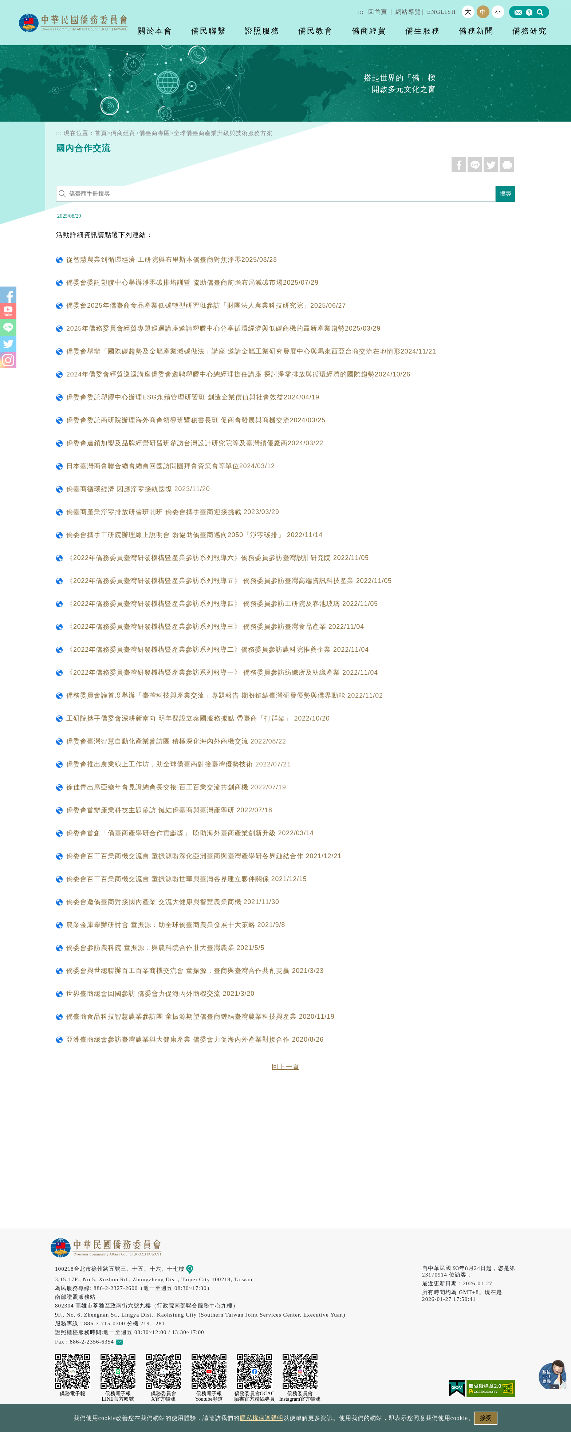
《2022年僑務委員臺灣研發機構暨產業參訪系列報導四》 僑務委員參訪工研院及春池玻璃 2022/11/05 (222, 603)
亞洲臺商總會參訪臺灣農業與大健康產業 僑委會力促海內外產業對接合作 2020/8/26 (195, 1039)
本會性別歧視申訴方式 (383, 1420)
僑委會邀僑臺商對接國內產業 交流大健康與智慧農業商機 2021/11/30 (172, 902)
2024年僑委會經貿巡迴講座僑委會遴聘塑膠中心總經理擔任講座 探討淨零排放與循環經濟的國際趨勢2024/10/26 (238, 374)
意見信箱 (130, 1341)
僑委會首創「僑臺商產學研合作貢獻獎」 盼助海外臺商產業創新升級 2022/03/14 (190, 833)
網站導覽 (408, 12)
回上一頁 (285, 1066)
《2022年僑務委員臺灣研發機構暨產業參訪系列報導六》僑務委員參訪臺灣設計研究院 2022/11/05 (217, 557)
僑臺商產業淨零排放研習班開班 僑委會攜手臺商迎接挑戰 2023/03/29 (172, 512)
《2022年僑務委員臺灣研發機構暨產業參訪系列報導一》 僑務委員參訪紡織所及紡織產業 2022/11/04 (222, 672)
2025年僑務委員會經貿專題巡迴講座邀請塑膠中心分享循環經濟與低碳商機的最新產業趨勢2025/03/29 (223, 328)
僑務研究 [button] (529, 31)
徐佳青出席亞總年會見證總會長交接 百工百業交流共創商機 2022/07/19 (176, 787)
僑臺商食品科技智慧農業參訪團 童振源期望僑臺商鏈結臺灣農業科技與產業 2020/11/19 (200, 1016)
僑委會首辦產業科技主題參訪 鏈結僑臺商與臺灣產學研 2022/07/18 (169, 810)
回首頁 (377, 12)
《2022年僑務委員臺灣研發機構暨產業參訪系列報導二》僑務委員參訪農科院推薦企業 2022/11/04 (217, 649)
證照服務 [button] (262, 31)
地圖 (195, 1269)
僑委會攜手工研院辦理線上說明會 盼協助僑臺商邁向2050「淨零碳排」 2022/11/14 (194, 535)
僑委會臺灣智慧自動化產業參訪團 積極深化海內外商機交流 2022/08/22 (176, 741)
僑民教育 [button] (315, 31)
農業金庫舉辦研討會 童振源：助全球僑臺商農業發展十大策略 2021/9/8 (175, 924)
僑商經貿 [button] (369, 31)
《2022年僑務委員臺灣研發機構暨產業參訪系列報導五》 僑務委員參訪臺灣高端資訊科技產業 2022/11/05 (229, 580)
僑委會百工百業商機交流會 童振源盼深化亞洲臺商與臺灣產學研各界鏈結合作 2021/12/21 (204, 856)
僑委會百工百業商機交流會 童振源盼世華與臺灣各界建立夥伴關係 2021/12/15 (186, 879)
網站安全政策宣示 (314, 1420)
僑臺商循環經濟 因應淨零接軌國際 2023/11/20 (138, 489)
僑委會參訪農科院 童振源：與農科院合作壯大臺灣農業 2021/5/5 (165, 947)
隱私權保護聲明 (254, 1420)
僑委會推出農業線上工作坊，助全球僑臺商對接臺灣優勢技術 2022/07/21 (178, 764)
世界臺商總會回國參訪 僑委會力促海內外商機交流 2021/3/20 (160, 993)
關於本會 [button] (155, 31)
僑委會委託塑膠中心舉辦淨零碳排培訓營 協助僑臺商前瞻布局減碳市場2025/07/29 (192, 282)
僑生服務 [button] (422, 31)
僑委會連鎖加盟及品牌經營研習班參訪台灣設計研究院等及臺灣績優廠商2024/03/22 (194, 443)
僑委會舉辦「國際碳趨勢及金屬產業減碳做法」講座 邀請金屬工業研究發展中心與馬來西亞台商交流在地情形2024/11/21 (251, 351)
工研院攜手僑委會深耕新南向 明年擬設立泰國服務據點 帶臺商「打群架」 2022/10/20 (198, 718)
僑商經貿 (123, 133)
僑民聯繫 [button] (208, 31)
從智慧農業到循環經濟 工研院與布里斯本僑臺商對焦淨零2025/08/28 (171, 259)
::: (360, 12)
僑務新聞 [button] (476, 31)
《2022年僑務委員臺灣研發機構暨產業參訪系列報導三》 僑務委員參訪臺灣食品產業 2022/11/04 (215, 626)
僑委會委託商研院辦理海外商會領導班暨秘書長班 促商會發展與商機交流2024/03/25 (196, 420)
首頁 (101, 133)
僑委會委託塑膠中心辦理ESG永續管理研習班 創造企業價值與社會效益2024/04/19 (192, 397)
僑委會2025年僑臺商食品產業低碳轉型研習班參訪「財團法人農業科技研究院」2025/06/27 (206, 305)
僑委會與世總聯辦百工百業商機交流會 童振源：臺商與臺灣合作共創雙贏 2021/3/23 (195, 970)
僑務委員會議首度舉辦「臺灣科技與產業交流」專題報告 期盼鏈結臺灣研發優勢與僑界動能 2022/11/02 (224, 695)
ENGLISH (441, 12)
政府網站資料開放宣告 (189, 1420)
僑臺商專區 (154, 133)
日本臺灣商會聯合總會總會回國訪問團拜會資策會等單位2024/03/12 (170, 466)
